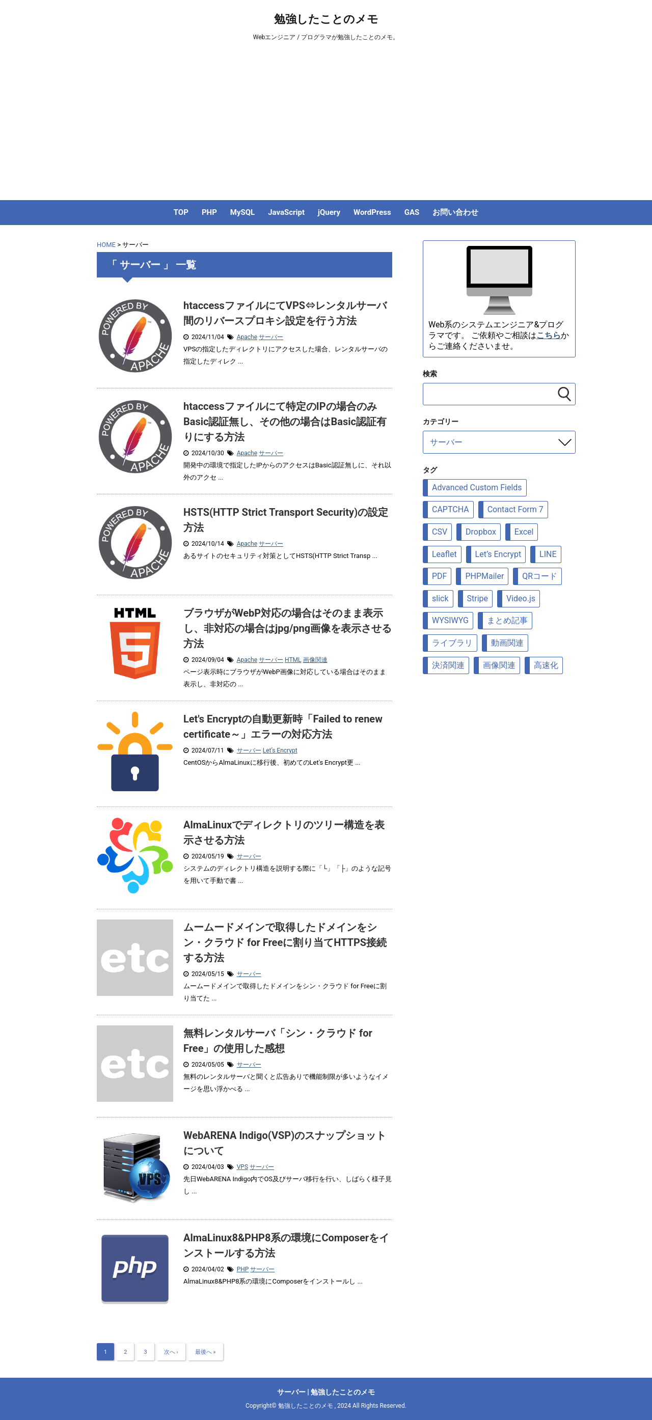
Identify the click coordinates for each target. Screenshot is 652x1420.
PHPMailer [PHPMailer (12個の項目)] (484, 576)
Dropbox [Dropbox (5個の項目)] (481, 532)
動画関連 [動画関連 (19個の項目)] (507, 643)
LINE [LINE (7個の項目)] (547, 554)
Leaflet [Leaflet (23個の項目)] (444, 554)
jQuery (329, 212)
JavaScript (286, 212)
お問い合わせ (455, 212)
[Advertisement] (326, 123)
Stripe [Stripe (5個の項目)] (477, 598)
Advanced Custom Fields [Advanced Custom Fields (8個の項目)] (477, 487)
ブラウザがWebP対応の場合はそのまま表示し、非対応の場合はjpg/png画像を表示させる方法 (287, 628)
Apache (247, 337)
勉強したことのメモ (326, 19)
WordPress (372, 212)
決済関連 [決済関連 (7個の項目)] (448, 665)
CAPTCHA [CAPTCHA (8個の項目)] (450, 509)
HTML (293, 659)
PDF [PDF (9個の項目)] (439, 576)
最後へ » (205, 1352)
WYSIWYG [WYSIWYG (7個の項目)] (450, 620)
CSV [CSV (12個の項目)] (439, 532)
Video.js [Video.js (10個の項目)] (520, 598)
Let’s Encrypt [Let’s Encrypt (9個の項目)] (498, 554)
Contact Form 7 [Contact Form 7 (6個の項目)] (515, 509)
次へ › (171, 1352)
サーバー (271, 337)
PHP (209, 212)
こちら (548, 335)
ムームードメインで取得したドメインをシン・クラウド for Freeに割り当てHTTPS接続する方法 (285, 942)
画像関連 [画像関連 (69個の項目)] (499, 665)
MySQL (242, 212)
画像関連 (315, 659)
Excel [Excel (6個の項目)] (524, 532)
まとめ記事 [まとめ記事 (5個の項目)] (507, 620)
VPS (242, 1167)
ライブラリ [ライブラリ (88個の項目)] (452, 643)
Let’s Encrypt (280, 750)
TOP (181, 212)
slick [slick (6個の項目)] (440, 598)
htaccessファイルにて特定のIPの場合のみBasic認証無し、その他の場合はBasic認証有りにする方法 (285, 421)
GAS (412, 212)
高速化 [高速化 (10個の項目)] (546, 665)
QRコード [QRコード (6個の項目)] (539, 576)
